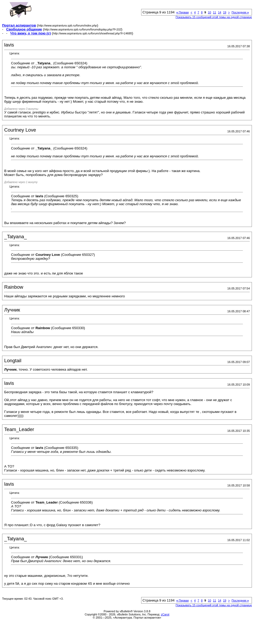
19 (224, 12)
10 (209, 12)
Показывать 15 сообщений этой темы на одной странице (214, 17)
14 (219, 12)
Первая (182, 12)
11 (214, 12)
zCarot (165, 614)
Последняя (240, 12)
